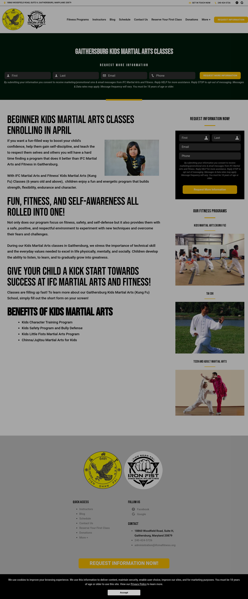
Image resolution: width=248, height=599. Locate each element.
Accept (124, 592)
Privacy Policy (139, 584)
